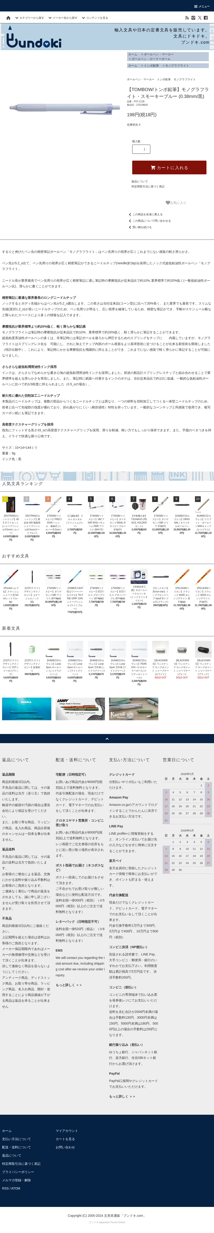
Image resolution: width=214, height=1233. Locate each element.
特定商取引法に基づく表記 (148, 186)
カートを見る (65, 1139)
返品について (140, 181)
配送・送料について (16, 1147)
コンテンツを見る (94, 17)
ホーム (132, 54)
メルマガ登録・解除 (16, 1180)
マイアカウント (67, 1131)
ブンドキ (94, 1222)
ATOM (15, 1188)
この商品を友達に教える (145, 214)
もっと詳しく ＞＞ (69, 985)
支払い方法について (16, 1139)
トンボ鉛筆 (151, 65)
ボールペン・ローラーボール (151, 59)
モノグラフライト (177, 65)
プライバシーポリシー (18, 1172)
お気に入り (176, 202)
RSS (5, 1188)
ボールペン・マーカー (159, 54)
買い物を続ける (139, 227)
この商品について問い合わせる (149, 220)
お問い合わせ (65, 1147)
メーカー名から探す (62, 17)
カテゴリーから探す (29, 17)
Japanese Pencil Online (112, 1222)
